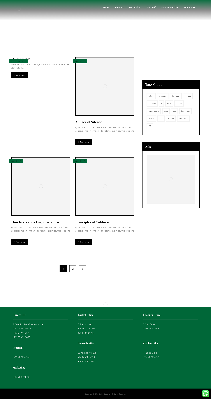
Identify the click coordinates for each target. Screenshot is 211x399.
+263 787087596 (151, 328)
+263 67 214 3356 (86, 328)
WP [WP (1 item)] (150, 126)
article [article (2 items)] (151, 96)
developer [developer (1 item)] (176, 96)
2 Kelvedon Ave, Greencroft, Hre (28, 324)
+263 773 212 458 (21, 337)
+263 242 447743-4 (22, 328)
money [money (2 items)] (179, 103)
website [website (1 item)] (171, 118)
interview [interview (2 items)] (152, 103)
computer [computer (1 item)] (162, 96)
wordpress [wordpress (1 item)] (183, 118)
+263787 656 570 (151, 357)
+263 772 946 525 (21, 332)
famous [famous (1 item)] (188, 96)
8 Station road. (85, 324)
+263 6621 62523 (86, 357)
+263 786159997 (86, 361)
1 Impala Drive (150, 352)
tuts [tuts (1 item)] (161, 118)
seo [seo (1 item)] (174, 111)
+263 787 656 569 (21, 357)
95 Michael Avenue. (87, 352)
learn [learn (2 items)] (169, 103)
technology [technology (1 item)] (185, 111)
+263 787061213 (86, 332)
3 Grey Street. (149, 324)
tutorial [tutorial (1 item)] (151, 118)
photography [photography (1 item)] (154, 111)
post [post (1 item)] (166, 111)
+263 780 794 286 (21, 376)
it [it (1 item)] (161, 103)
